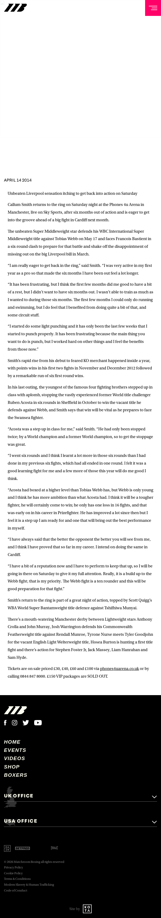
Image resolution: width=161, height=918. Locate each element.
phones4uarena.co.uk (119, 668)
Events (15, 750)
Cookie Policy (13, 873)
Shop (12, 767)
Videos (14, 758)
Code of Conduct (15, 890)
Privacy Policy (13, 867)
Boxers (16, 775)
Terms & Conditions (17, 879)
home (12, 742)
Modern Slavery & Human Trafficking (29, 884)
